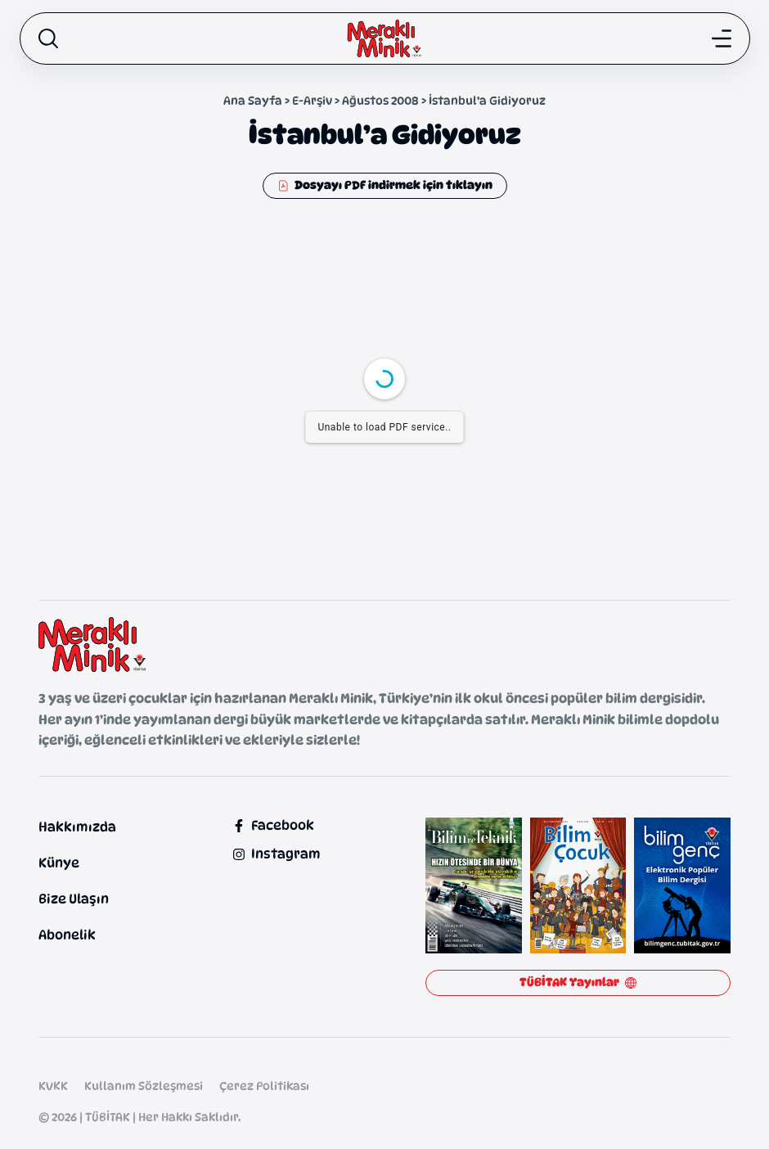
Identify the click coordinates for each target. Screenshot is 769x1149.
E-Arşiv (312, 100)
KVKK (53, 1086)
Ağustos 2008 (380, 100)
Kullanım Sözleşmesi (143, 1086)
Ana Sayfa (252, 100)
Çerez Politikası (264, 1086)
